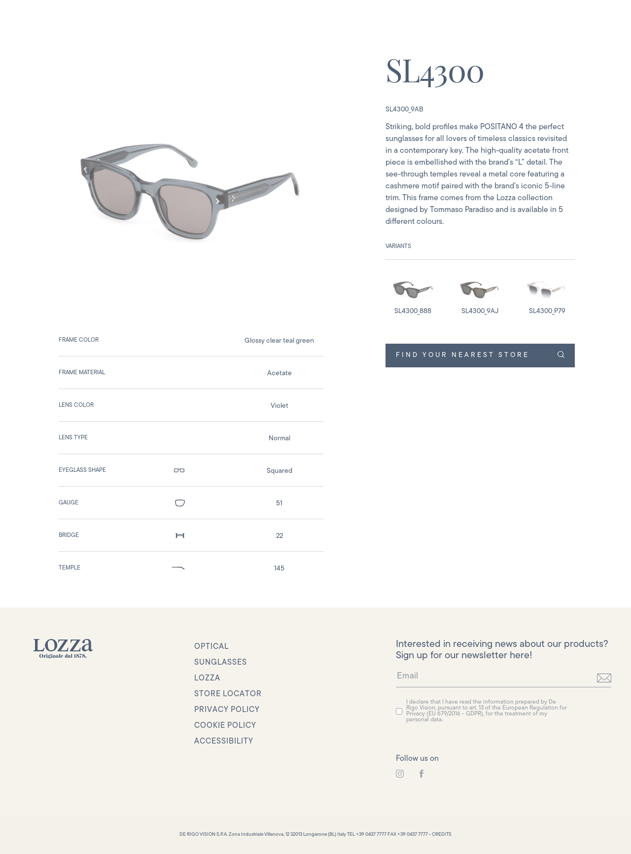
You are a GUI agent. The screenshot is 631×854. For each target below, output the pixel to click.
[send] (604, 678)
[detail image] (413, 294)
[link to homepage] (63, 649)
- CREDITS (440, 834)
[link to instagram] (400, 773)
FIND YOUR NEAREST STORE (480, 355)
